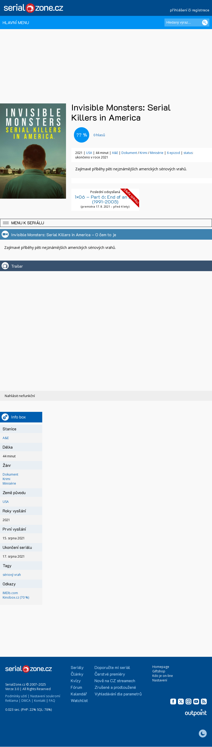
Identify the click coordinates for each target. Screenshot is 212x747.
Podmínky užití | (17, 696)
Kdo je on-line (162, 675)
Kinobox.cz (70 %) (16, 597)
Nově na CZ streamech (115, 680)
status (187, 153)
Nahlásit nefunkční (20, 395)
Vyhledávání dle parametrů (118, 693)
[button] (106, 223)
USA (89, 153)
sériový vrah (12, 574)
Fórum (76, 687)
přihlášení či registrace (189, 9)
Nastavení (159, 680)
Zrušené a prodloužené (115, 687)
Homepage (160, 666)
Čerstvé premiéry (110, 674)
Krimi (143, 153)
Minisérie (156, 153)
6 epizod (173, 153)
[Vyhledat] (205, 22)
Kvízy (76, 680)
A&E (115, 153)
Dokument (129, 153)
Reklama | (13, 700)
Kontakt (39, 700)
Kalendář (79, 693)
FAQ (52, 700)
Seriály (77, 667)
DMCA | (27, 700)
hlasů (99, 135)
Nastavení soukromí (45, 696)
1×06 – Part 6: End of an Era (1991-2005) (105, 199)
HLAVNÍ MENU (16, 22)
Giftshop (158, 671)
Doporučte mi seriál (112, 667)
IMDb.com (10, 593)
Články (77, 674)
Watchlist (79, 700)
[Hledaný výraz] (186, 22)
